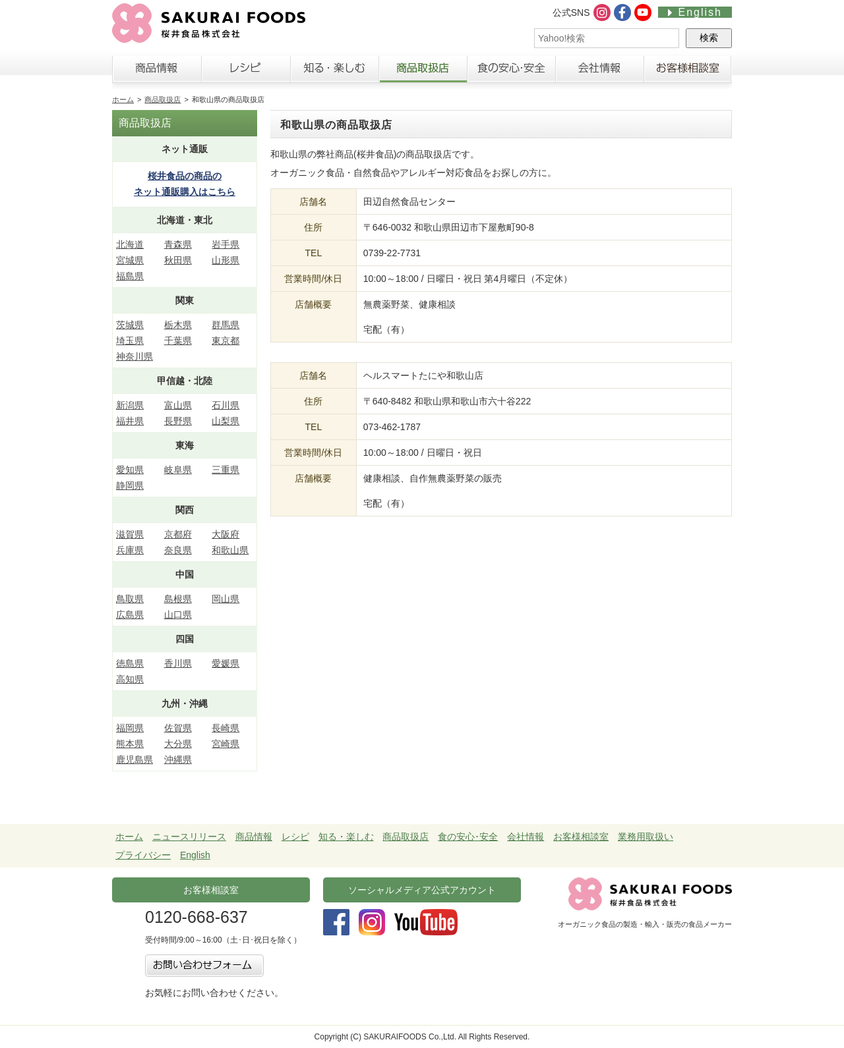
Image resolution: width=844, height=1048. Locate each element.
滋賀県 (130, 534)
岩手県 (225, 244)
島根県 (178, 598)
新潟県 (130, 405)
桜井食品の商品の (184, 185)
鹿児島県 (134, 759)
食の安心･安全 (468, 836)
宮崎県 (225, 743)
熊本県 (130, 743)
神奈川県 (134, 356)
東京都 (225, 340)
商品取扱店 (422, 72)
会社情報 (599, 72)
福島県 (130, 276)
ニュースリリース (189, 836)
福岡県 (130, 728)
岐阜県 (178, 469)
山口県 (178, 614)
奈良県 (178, 550)
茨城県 (130, 324)
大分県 (178, 743)
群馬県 (225, 324)
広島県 (130, 614)
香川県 (178, 663)
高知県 (130, 679)
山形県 (225, 260)
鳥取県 (130, 598)
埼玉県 (130, 340)
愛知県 (130, 469)
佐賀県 (178, 728)
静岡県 (130, 485)
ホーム (123, 99)
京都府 (178, 534)
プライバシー (143, 855)
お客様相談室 (688, 72)
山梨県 (225, 421)
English (695, 12)
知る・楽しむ (334, 72)
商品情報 (156, 72)
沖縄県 (178, 759)
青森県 (178, 244)
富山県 (178, 405)
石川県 (225, 405)
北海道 (130, 244)
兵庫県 (130, 550)
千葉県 (178, 340)
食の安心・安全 (511, 72)
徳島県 (130, 663)
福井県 (130, 421)
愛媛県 (225, 663)
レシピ (245, 72)
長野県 (178, 421)
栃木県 (178, 324)
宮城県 (130, 260)
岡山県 (225, 598)
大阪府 (225, 534)
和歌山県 (230, 550)
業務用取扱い (645, 836)
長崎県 (225, 728)
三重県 (225, 469)
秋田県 (178, 260)
